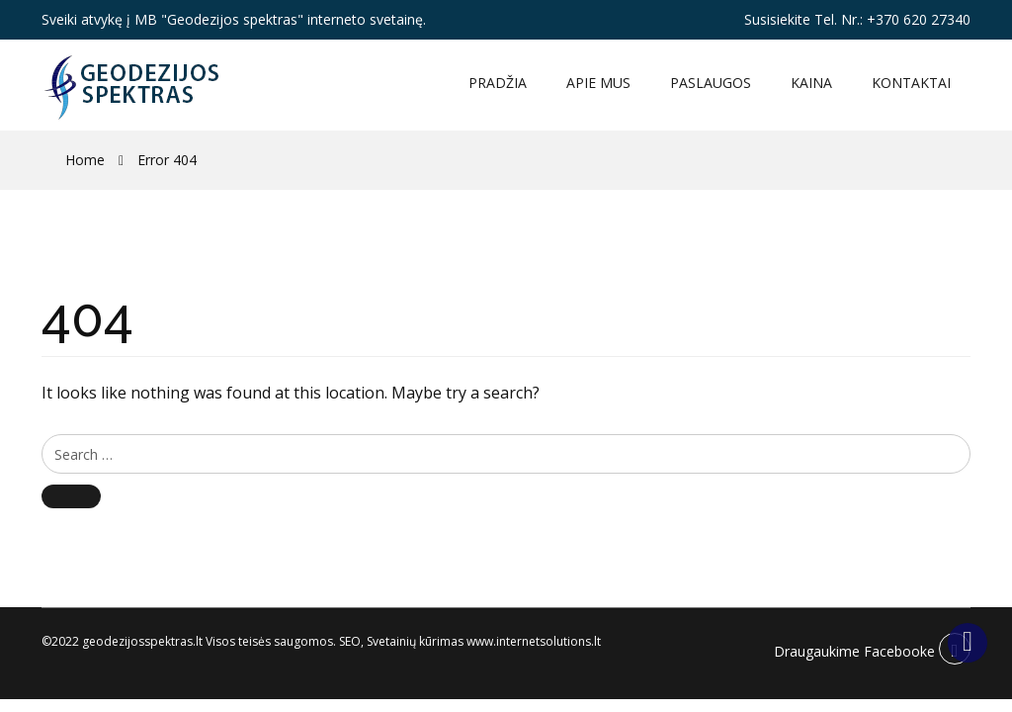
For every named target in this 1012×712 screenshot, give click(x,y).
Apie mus (598, 82)
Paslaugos (710, 82)
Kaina (811, 82)
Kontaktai (911, 82)
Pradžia (497, 82)
